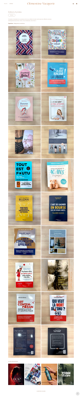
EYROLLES (11, 15)
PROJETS (5, 3)
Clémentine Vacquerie (41, 3)
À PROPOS (11, 3)
